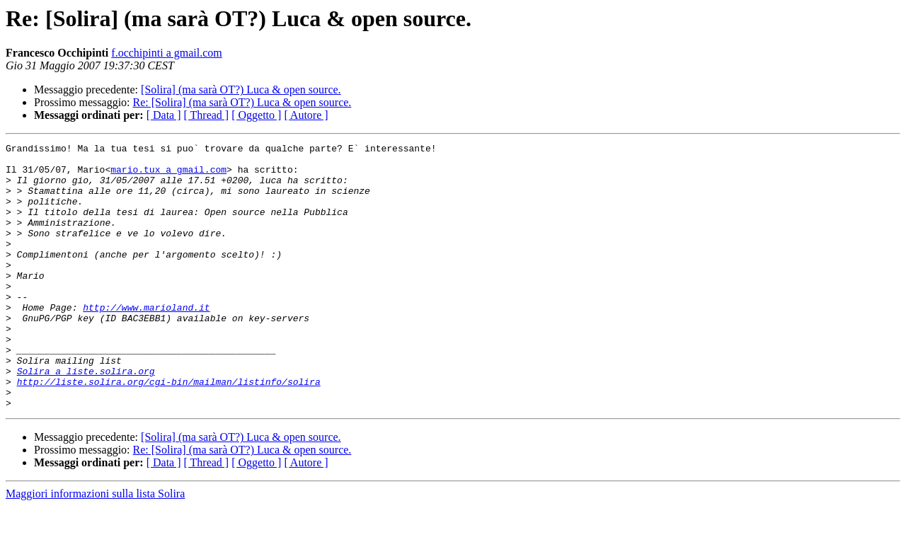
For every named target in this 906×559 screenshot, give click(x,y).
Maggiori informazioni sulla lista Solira (95, 547)
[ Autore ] (306, 115)
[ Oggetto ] (256, 115)
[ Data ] (164, 115)
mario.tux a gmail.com (168, 175)
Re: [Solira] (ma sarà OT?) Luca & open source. (242, 102)
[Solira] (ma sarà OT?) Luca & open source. (241, 89)
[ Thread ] (206, 115)
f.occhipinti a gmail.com (166, 53)
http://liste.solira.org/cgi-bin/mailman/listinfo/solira (169, 430)
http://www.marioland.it (146, 341)
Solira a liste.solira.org (86, 417)
